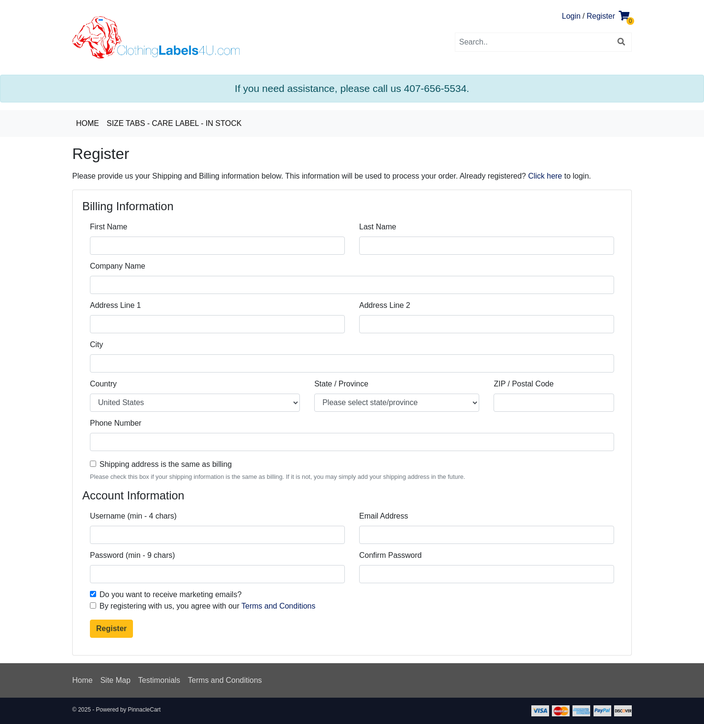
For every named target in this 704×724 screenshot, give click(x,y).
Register (600, 16)
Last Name (377, 227)
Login (571, 16)
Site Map (115, 680)
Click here (545, 176)
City (96, 344)
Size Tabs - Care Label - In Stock (174, 123)
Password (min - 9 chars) (132, 555)
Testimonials (159, 680)
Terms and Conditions (279, 606)
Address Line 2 (384, 305)
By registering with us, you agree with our (207, 606)
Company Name (117, 266)
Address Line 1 (115, 305)
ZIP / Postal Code (523, 384)
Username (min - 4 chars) (133, 516)
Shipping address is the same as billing (165, 464)
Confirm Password (390, 555)
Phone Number (116, 423)
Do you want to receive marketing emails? (170, 594)
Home (87, 123)
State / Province (341, 384)
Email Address (383, 516)
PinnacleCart (144, 709)
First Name (108, 227)
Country (103, 384)
